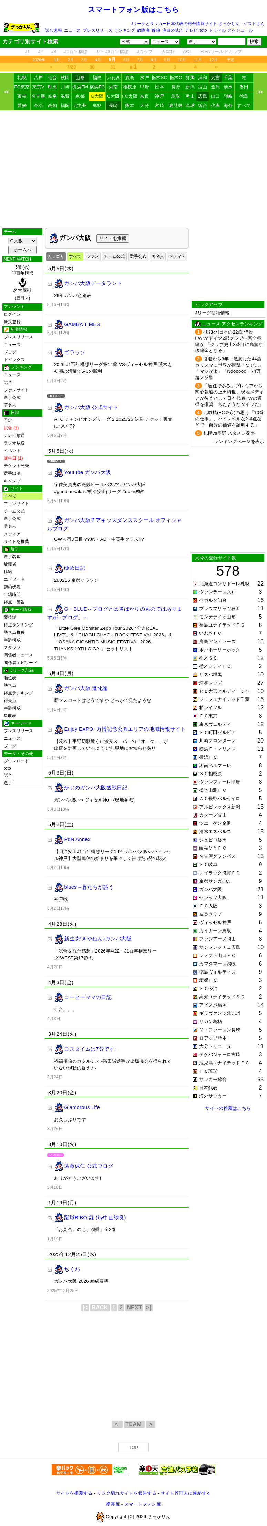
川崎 (65, 87)
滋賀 (65, 96)
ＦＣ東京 (208, 715)
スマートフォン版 (142, 1504)
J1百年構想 (76, 51)
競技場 (10, 617)
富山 (202, 87)
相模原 (130, 87)
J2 (40, 51)
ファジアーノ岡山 (217, 938)
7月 (140, 59)
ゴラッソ (74, 352)
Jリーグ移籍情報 (212, 312)
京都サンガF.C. (214, 881)
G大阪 (97, 96)
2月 (71, 59)
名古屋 (38, 96)
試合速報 (53, 30)
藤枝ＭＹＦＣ (213, 848)
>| (148, 1308)
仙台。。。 (65, 1009)
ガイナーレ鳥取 (215, 930)
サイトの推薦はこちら (228, 1108)
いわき (113, 77)
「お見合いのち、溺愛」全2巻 (85, 1229)
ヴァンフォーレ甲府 (219, 782)
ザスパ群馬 (210, 674)
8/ (133, 66)
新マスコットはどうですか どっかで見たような (103, 700)
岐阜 (52, 96)
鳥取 (176, 96)
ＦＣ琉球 (208, 1071)
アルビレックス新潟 (219, 806)
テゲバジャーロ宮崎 (219, 1054)
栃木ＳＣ (208, 658)
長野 (176, 87)
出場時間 (12, 594)
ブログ (10, 352)
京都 (80, 96)
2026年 (38, 59)
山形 (80, 77)
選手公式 (12, 397)
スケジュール (240, 30)
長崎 (113, 105)
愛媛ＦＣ (208, 980)
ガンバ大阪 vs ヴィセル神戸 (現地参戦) (94, 799)
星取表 (10, 715)
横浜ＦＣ (208, 757)
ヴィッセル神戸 (215, 922)
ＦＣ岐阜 (208, 864)
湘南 (113, 87)
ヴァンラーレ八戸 (217, 591)
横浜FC (97, 87)
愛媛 (22, 105)
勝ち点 (10, 685)
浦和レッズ (210, 682)
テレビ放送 (14, 435)
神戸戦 (61, 899)
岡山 (190, 96)
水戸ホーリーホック (219, 649)
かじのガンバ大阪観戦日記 (95, 787)
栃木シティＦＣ (215, 666)
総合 (202, 105)
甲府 (144, 87)
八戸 (38, 77)
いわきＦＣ (210, 633)
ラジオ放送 (14, 443)
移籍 (156, 30)
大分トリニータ (215, 1046)
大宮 (215, 77)
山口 (215, 96)
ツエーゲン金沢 (215, 823)
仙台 (52, 77)
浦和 (202, 77)
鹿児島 (176, 105)
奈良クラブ (210, 914)
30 (92, 67)
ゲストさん (254, 23)
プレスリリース (97, 30)
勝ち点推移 (14, 632)
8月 (154, 59)
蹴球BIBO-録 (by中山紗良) (95, 1217)
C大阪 (113, 96)
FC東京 (22, 87)
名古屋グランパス (217, 856)
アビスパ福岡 (213, 1005)
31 (112, 67)
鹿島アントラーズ (217, 641)
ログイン (12, 314)
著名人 (10, 405)
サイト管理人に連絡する (186, 1493)
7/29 (71, 67)
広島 (202, 96)
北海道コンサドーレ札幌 (224, 583)
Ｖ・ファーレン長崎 (219, 1029)
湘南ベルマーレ (215, 765)
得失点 (10, 700)
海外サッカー (213, 1095)
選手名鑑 (12, 556)
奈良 (144, 96)
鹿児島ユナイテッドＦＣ (224, 1062)
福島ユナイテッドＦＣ (222, 625)
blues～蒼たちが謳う (89, 887)
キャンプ (12, 480)
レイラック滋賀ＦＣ (219, 872)
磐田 (244, 87)
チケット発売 (16, 465)
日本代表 (208, 1087)
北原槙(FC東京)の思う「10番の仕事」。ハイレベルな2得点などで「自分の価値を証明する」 (229, 419)
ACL (187, 51)
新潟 (190, 87)
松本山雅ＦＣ (213, 790)
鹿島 (129, 77)
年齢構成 (12, 640)
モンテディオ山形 (217, 616)
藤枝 (22, 96)
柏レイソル (210, 707)
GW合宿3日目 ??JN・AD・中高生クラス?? (99, 539)
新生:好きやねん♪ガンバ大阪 (98, 938)
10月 (182, 59)
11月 (198, 59)
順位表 (10, 677)
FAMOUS (56, 1155)
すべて (244, 105)
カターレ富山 (213, 815)
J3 (53, 51)
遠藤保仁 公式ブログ (88, 1166)
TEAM (134, 1424)
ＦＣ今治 (208, 988)
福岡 (65, 105)
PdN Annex (77, 839)
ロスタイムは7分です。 (92, 1049)
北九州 (80, 105)
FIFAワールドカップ (221, 51)
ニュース (72, 30)
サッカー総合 (213, 1079)
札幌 (22, 77)
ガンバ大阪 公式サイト (91, 407)
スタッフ (12, 647)
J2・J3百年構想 (112, 51)
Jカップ (145, 51)
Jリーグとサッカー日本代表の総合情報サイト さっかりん (185, 23)
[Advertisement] (133, 169)
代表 (215, 105)
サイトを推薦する (74, 1493)
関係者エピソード (21, 662)
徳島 (244, 96)
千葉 (228, 77)
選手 (8, 782)
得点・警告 (14, 602)
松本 (159, 87)
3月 (84, 59)
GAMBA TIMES (82, 324)
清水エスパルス (215, 831)
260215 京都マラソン (76, 580)
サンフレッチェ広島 (219, 947)
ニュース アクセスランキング (232, 323)
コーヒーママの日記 (88, 997)
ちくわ (72, 1269)
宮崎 (159, 105)
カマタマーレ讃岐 (217, 963)
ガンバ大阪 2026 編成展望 (81, 1281)
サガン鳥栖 (210, 1021)
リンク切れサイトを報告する (126, 1493)
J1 (27, 51)
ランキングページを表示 (239, 441)
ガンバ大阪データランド (93, 283)
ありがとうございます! (77, 1178)
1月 (57, 59)
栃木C (176, 77)
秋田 (65, 77)
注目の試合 (172, 30)
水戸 (144, 77)
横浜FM (80, 87)
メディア (12, 534)
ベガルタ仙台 (213, 600)
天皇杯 (168, 51)
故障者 (143, 30)
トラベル (217, 30)
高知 (52, 105)
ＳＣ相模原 (210, 773)
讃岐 (228, 96)
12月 (213, 59)
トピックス (14, 359)
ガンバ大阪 (210, 889)
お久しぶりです (70, 1119)
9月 (167, 59)
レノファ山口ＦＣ (217, 955)
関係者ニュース (18, 655)
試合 (8, 382)
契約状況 (12, 587)
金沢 (215, 87)
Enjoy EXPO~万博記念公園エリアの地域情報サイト (125, 729)
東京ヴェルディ (215, 724)
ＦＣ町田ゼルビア (217, 732)
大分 (144, 105)
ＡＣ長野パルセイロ (219, 798)
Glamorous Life (82, 1107)
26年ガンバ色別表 (72, 295)
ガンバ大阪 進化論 (86, 688)
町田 (52, 87)
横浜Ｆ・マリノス (217, 748)
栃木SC (159, 77)
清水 (228, 87)
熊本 (129, 105)
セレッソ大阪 (213, 897)
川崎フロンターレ (217, 740)
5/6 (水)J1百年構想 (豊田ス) (22, 283)
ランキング (124, 30)
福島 (97, 77)
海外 (228, 105)
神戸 (159, 96)
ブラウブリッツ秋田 (219, 608)
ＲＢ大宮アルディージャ (224, 691)
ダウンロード (16, 761)
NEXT (134, 1308)
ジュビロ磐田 (213, 839)
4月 (98, 59)
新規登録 (12, 321)
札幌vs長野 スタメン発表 (229, 433)
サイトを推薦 (16, 541)
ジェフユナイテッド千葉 (224, 699)
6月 (126, 59)
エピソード (14, 579)
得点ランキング (18, 624)
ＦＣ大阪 (208, 905)
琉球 (190, 105)
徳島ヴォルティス (217, 972)
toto (203, 30)
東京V (38, 87)
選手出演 (12, 473)
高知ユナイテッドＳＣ (222, 996)
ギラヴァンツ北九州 (219, 1013)
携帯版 (113, 1504)
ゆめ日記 (74, 568)
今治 (38, 105)
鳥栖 (97, 105)
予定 (230, 59)
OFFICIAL (56, 396)
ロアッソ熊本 (213, 1038)
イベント (12, 450)
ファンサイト (16, 390)
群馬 (190, 77)
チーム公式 (14, 511)
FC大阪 (129, 96)
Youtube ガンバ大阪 (87, 472)
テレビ (191, 30)
